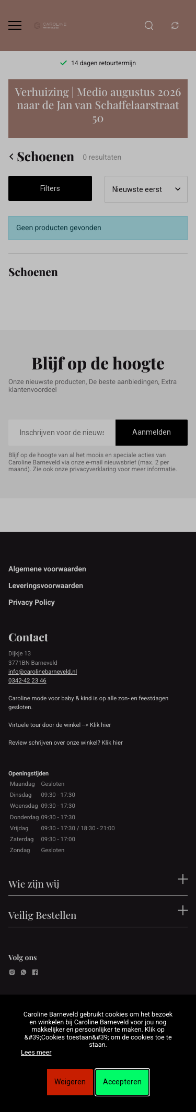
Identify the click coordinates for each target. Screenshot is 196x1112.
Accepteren (122, 1082)
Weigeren (70, 1082)
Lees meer (36, 1053)
